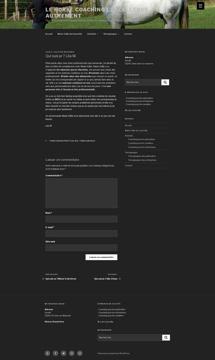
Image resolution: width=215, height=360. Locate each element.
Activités (93, 34)
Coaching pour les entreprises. (142, 147)
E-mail (50, 227)
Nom (49, 213)
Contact (128, 34)
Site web (50, 241)
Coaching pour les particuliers (141, 139)
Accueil (48, 34)
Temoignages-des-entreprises (142, 160)
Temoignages (87, 141)
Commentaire (54, 175)
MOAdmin (69, 52)
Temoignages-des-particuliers (142, 156)
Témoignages (111, 34)
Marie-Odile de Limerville (70, 34)
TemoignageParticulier (63, 141)
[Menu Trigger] (200, 6)
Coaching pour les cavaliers (140, 143)
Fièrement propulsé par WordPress (113, 353)
